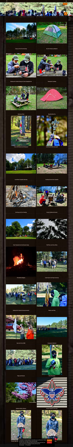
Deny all (49, 442)
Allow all (49, 440)
